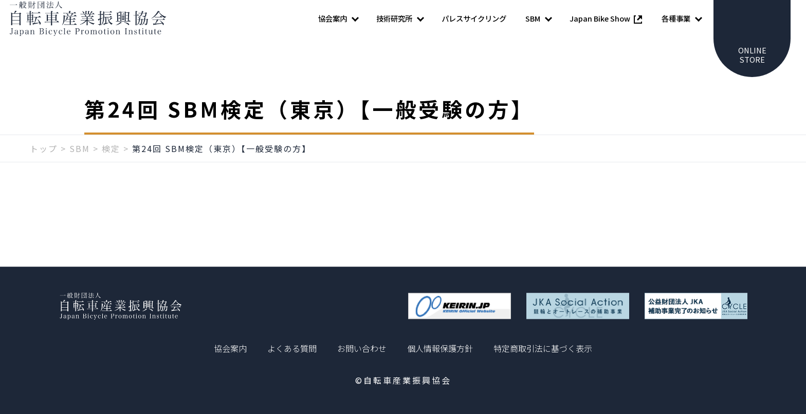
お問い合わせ (362, 348)
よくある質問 (292, 348)
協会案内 (230, 348)
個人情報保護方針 (440, 348)
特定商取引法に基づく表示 (542, 348)
